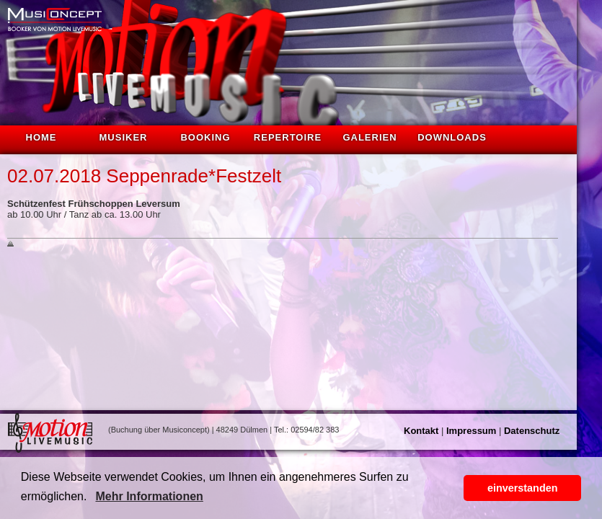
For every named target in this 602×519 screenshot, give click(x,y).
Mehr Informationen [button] (149, 496)
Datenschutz (531, 430)
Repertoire (288, 137)
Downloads (452, 137)
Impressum (471, 430)
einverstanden (522, 488)
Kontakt (421, 430)
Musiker (123, 137)
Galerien (369, 137)
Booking (205, 137)
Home (41, 137)
